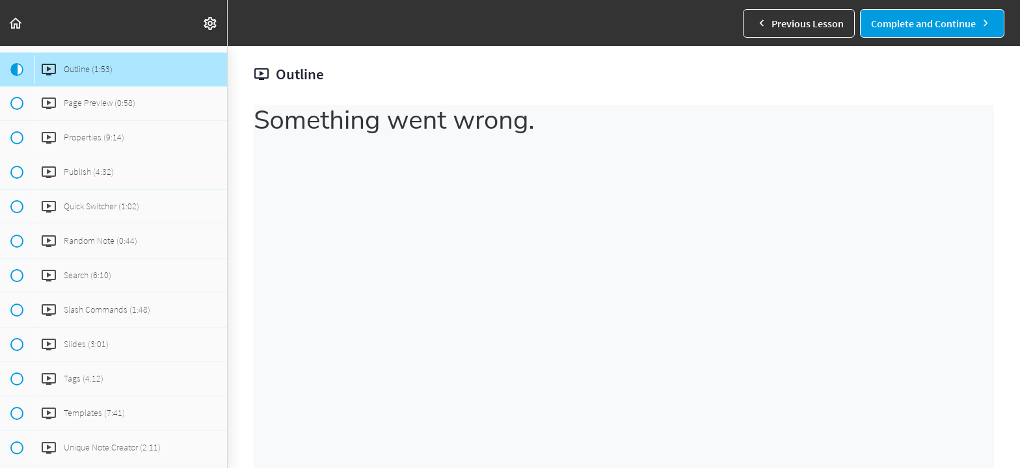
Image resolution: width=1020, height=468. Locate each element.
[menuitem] (211, 23)
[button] (16, 23)
